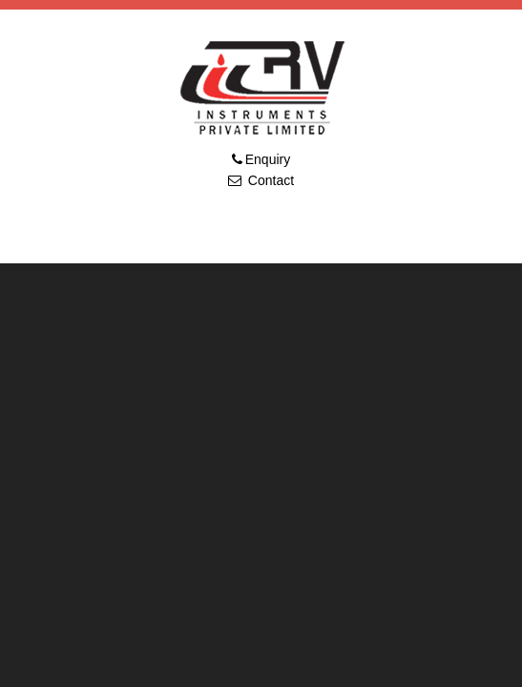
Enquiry (267, 159)
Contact (269, 180)
